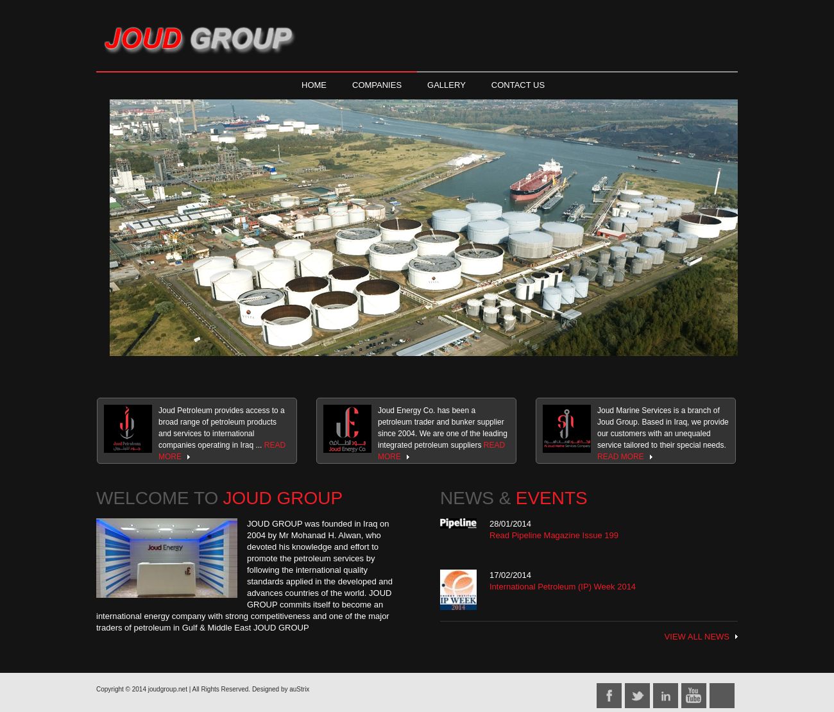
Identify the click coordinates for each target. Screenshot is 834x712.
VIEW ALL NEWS (697, 636)
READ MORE (620, 456)
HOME (314, 85)
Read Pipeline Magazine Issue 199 (553, 535)
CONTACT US (518, 85)
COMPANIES (377, 85)
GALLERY (446, 85)
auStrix (299, 689)
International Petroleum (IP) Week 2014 (562, 586)
